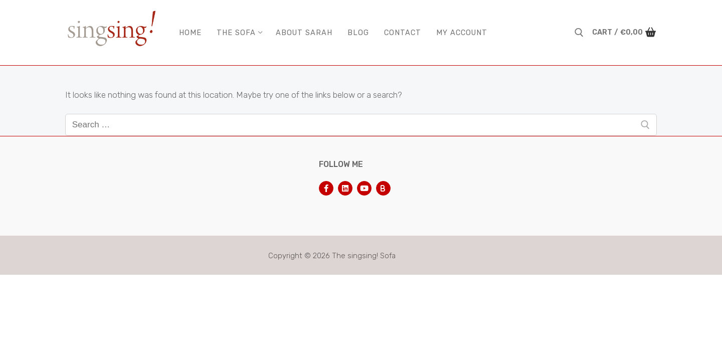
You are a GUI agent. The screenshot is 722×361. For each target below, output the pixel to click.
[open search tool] (579, 32)
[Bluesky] (383, 188)
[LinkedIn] (345, 188)
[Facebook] (326, 188)
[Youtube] (364, 188)
